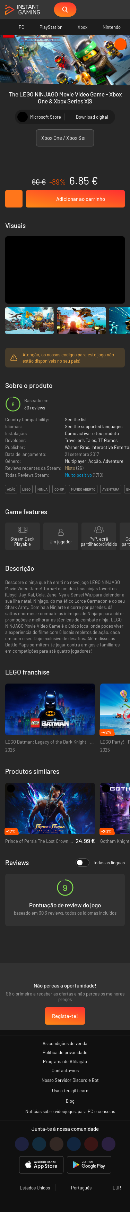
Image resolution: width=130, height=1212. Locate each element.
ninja (42, 489)
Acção (94, 461)
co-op (59, 489)
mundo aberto (83, 489)
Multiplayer (75, 461)
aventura (110, 489)
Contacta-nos (65, 1070)
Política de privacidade (65, 1052)
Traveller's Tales (80, 440)
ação (11, 489)
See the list (76, 419)
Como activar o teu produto (92, 433)
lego (26, 489)
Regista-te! (65, 1016)
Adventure (113, 461)
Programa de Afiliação (65, 1061)
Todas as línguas (100, 862)
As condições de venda (65, 1043)
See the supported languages (93, 426)
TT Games (108, 440)
